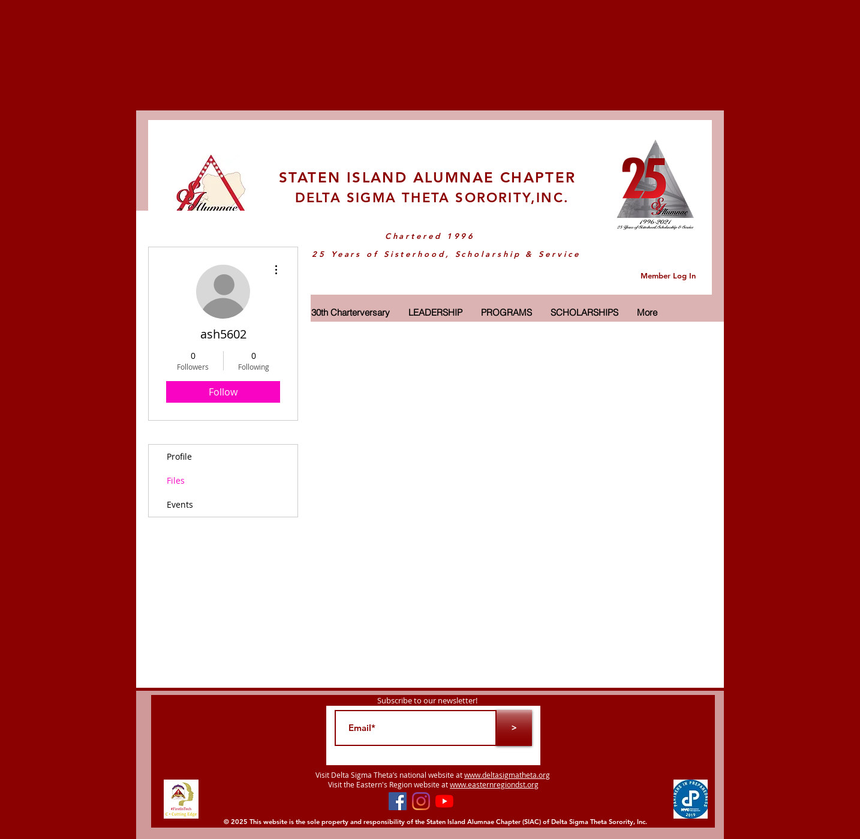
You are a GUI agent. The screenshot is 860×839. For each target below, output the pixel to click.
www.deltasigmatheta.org (507, 775)
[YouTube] (444, 801)
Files (176, 480)
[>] (514, 728)
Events (180, 504)
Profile (179, 456)
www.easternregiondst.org (494, 784)
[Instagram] (421, 801)
